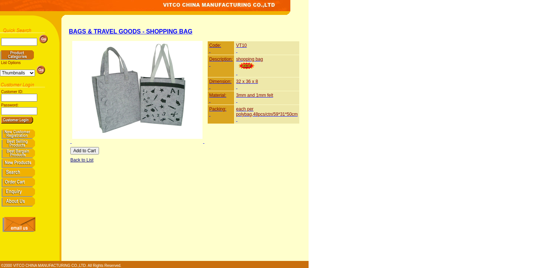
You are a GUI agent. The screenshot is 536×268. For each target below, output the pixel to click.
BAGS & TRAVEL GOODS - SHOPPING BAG (130, 31)
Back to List (81, 160)
